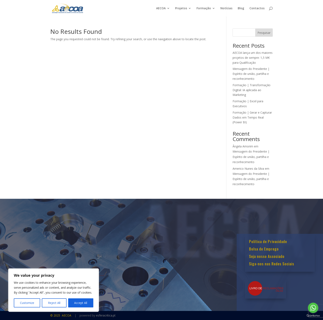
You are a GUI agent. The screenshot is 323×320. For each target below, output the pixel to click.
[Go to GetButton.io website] (313, 315)
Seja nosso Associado (266, 256)
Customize (27, 303)
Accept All (80, 303)
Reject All (54, 303)
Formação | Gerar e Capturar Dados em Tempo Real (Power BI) (252, 117)
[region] (53, 290)
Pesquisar (263, 33)
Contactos (256, 8)
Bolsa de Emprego (264, 249)
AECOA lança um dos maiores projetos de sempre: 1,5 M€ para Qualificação (253, 58)
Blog (241, 8)
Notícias (226, 8)
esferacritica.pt (106, 315)
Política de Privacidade (268, 242)
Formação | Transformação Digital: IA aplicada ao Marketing (251, 90)
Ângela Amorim (243, 146)
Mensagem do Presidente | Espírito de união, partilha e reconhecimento (251, 74)
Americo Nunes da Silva (248, 169)
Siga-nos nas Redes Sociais (271, 264)
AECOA (161, 8)
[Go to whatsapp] (313, 308)
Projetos (181, 8)
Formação (204, 8)
